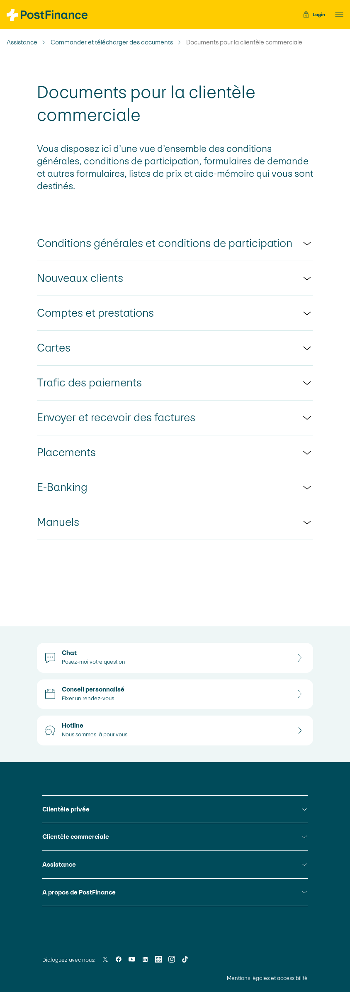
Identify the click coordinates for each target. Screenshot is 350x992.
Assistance (22, 42)
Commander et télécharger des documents (112, 42)
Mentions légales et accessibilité (267, 978)
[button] (336, 14)
